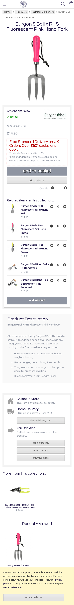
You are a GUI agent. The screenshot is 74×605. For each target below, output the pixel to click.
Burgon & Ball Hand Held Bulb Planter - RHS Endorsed (34, 284)
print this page (41, 458)
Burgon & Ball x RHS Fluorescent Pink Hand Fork (18, 566)
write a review (40, 450)
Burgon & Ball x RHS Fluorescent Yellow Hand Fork (34, 210)
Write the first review (18, 111)
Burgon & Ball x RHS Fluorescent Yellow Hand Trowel (34, 249)
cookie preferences (12, 587)
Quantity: (44, 188)
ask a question (41, 443)
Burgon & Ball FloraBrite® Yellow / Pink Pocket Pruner (19, 506)
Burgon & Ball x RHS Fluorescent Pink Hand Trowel (33, 229)
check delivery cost (40, 420)
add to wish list (37, 180)
